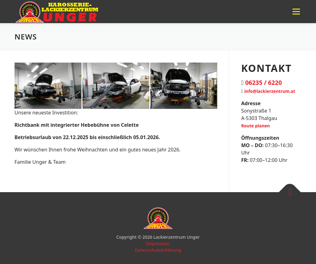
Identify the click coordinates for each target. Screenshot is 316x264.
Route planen (255, 126)
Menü (296, 11)
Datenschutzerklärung (158, 250)
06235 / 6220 (263, 82)
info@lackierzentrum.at (269, 91)
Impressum (158, 243)
